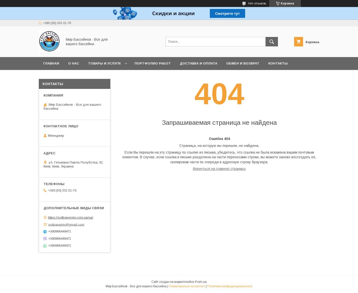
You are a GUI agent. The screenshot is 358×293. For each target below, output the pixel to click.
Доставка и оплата (198, 63)
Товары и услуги (104, 63)
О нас (73, 63)
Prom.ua (201, 282)
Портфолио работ (152, 63)
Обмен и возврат (242, 63)
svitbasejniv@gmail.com (66, 224)
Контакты (278, 63)
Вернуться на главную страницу (219, 169)
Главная (51, 63)
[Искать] (272, 41)
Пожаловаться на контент (187, 286)
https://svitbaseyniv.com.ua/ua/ (70, 217)
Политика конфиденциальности (229, 286)
